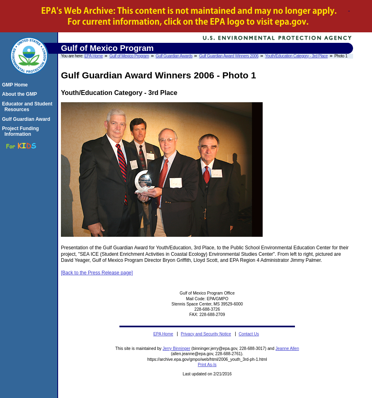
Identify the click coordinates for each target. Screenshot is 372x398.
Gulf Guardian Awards (174, 56)
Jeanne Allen (287, 348)
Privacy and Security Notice (206, 334)
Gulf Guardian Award (27, 119)
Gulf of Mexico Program (129, 56)
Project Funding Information (21, 131)
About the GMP (20, 94)
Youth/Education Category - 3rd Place (296, 56)
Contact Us (248, 334)
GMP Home (16, 85)
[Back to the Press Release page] (97, 273)
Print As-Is (207, 364)
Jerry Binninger (176, 348)
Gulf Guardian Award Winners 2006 (228, 56)
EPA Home (93, 56)
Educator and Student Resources (28, 106)
